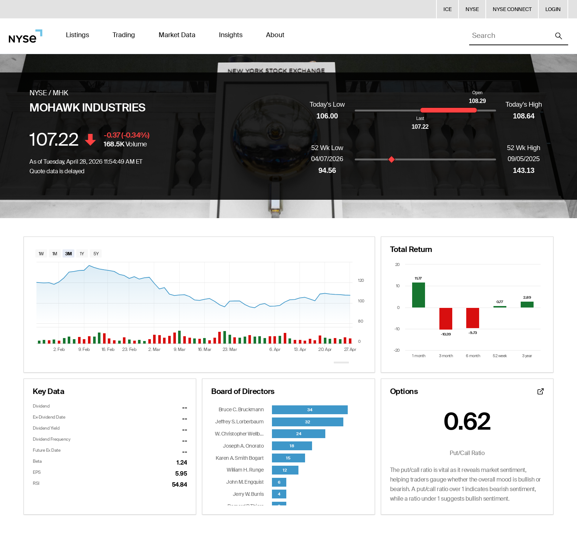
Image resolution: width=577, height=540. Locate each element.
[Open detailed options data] (540, 391)
